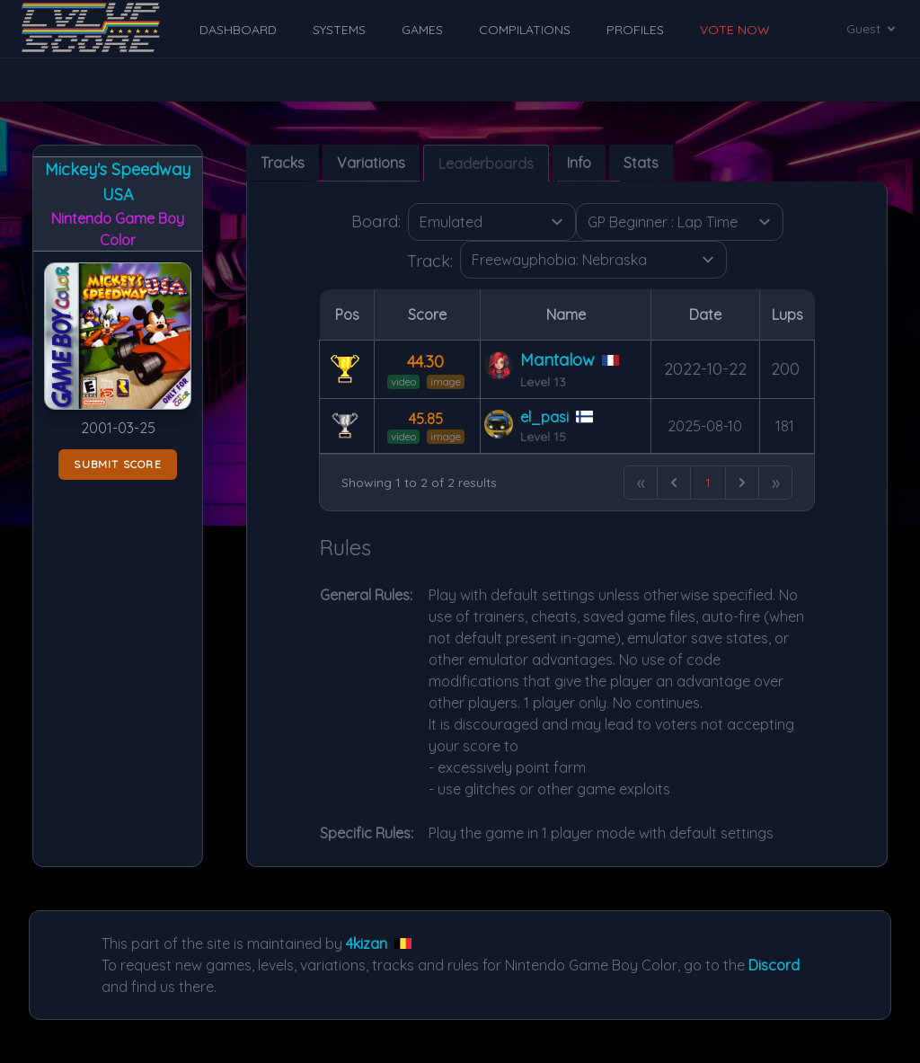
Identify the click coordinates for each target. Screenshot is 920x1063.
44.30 (425, 361)
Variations (371, 163)
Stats (641, 163)
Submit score (117, 464)
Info (579, 163)
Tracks (283, 163)
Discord (774, 965)
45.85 (426, 419)
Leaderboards (486, 164)
